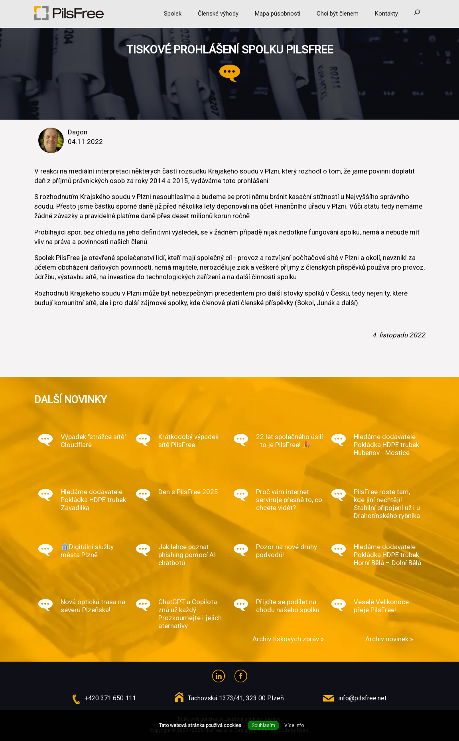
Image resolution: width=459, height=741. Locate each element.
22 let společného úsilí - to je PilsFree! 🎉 (289, 441)
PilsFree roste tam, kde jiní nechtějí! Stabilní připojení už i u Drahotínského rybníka (387, 504)
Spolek (172, 13)
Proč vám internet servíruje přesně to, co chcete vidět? (289, 500)
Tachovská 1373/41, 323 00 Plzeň (236, 698)
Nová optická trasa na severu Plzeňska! (93, 606)
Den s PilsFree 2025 (188, 492)
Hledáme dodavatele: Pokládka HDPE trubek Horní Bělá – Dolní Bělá (387, 555)
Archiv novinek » (389, 639)
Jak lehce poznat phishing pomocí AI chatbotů (187, 555)
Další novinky (70, 400)
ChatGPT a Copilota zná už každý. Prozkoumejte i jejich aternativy (190, 614)
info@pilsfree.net (362, 698)
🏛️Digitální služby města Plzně (87, 551)
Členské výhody (218, 13)
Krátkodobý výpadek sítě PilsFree (188, 441)
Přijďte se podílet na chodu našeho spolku (287, 606)
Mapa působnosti (277, 13)
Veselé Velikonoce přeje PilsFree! (381, 606)
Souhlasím (263, 725)
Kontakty (386, 13)
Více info (294, 725)
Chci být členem (338, 13)
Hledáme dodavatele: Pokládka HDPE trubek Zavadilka (93, 500)
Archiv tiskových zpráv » (288, 639)
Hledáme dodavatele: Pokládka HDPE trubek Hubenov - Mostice (386, 445)
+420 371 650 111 (110, 698)
